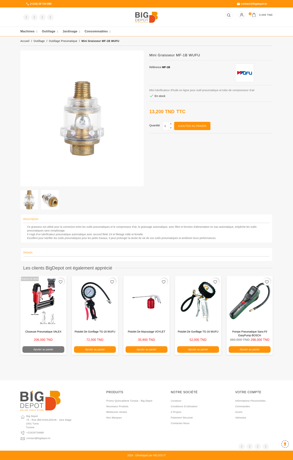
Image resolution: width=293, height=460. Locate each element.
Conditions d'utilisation (184, 406)
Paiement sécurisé (182, 417)
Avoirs (239, 412)
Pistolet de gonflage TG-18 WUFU (95, 331)
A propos (176, 412)
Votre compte (248, 392)
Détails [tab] (28, 252)
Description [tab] (30, 218)
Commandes (242, 406)
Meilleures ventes (116, 412)
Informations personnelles (250, 400)
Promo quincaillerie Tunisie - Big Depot (129, 400)
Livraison (176, 400)
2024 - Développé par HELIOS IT (146, 455)
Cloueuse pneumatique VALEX (43, 331)
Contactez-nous (180, 423)
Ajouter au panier (192, 125)
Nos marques (114, 417)
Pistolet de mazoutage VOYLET (146, 331)
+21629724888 (35, 432)
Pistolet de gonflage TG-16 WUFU (198, 331)
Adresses (240, 417)
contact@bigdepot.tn (252, 4)
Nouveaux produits (117, 406)
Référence (155, 67)
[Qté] (166, 126)
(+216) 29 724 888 (39, 4)
